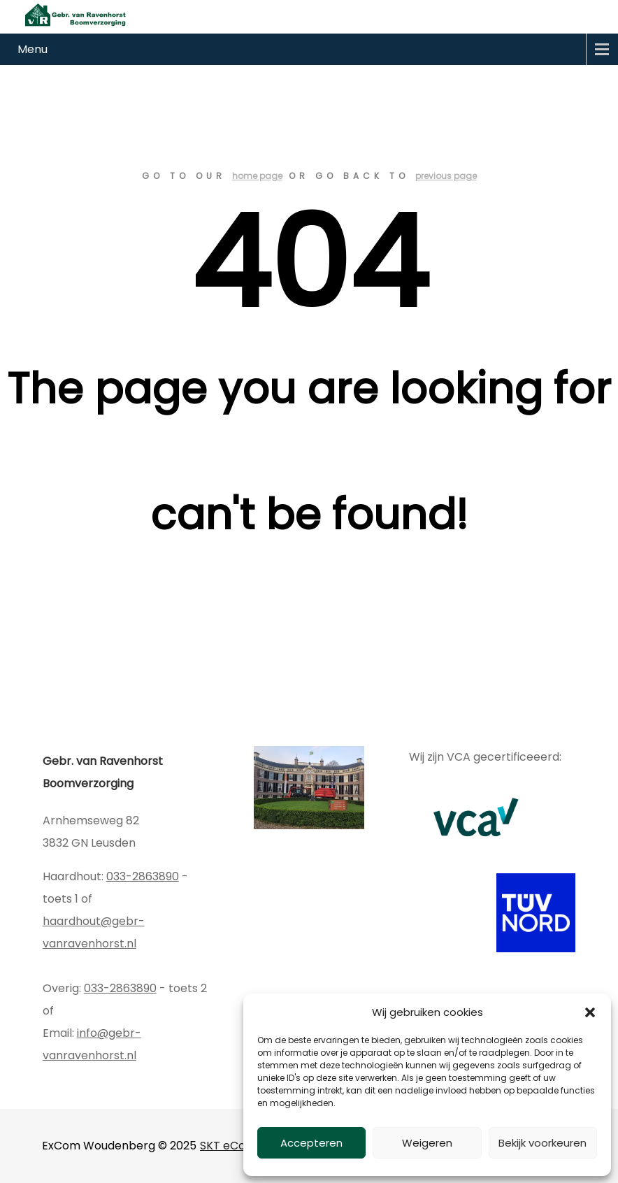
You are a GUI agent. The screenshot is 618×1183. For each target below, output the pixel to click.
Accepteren (311, 1142)
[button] (590, 1012)
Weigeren (427, 1142)
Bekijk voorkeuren (542, 1142)
